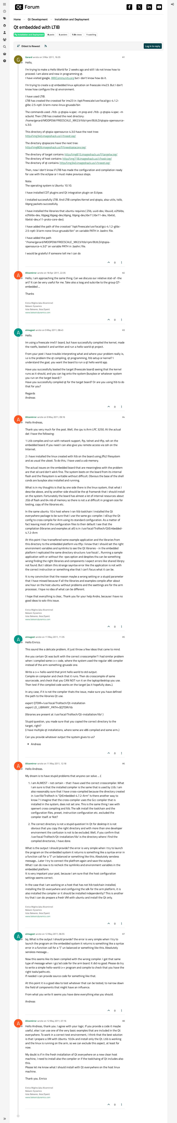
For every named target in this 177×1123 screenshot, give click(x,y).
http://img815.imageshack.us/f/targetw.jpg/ (91, 154)
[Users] (4, 32)
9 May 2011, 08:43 (54, 330)
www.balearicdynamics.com (37, 312)
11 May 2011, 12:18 (56, 763)
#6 (123, 763)
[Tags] (4, 18)
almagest (30, 330)
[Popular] (4, 25)
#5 (123, 637)
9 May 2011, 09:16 (56, 417)
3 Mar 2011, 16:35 (51, 57)
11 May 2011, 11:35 (54, 637)
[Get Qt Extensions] (4, 54)
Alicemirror (31, 273)
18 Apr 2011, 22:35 (56, 273)
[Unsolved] (4, 61)
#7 (123, 934)
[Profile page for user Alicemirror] (18, 275)
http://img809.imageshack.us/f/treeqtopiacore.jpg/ (55, 147)
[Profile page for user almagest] (18, 332)
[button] (4, 1119)
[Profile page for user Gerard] (18, 59)
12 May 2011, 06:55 (54, 934)
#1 (123, 57)
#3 (123, 330)
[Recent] (4, 11)
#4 (123, 417)
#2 (123, 273)
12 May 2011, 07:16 (56, 1021)
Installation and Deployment (29, 34)
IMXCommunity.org (62, 78)
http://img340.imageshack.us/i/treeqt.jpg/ (50, 136)
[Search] (4, 46)
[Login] (172, 4)
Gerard (28, 57)
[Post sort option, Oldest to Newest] (28, 46)
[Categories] (4, 4)
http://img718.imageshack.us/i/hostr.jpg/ (87, 158)
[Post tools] (122, 262)
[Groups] (4, 39)
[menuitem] (172, 4)
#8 (123, 1021)
